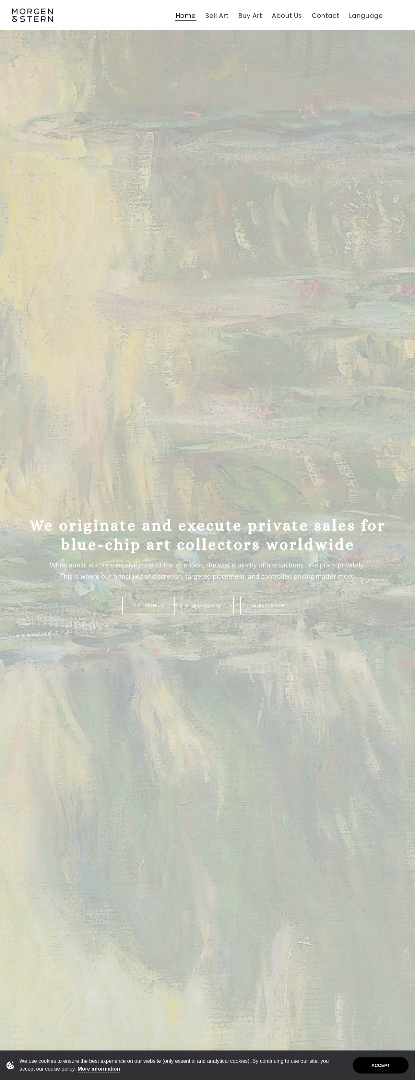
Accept (380, 1065)
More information (98, 1069)
